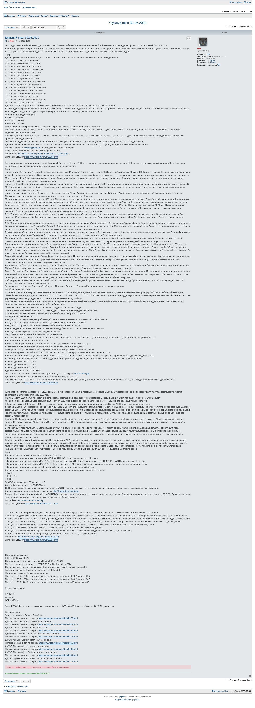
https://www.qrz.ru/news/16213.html (41, 503)
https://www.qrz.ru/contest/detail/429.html (58, 624)
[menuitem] (20, 2)
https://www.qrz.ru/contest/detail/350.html (58, 643)
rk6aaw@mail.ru (32, 147)
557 (208, 54)
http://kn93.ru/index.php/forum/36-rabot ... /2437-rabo (43, 153)
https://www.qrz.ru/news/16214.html (41, 540)
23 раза (213, 62)
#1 (6, 41)
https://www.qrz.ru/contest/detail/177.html (58, 618)
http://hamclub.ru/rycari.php (66, 491)
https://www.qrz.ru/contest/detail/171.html (58, 661)
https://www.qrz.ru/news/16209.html (41, 382)
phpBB (121, 697)
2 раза (212, 60)
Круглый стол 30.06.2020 (127, 23)
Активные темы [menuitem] (29, 7)
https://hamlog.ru (81, 373)
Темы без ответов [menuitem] (11, 7)
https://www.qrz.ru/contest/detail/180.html (58, 649)
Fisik (199, 49)
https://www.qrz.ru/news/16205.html (41, 157)
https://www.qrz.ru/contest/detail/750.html (58, 630)
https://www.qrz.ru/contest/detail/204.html (58, 655)
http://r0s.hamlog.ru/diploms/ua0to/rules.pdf (38, 536)
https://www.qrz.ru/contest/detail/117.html (58, 636)
